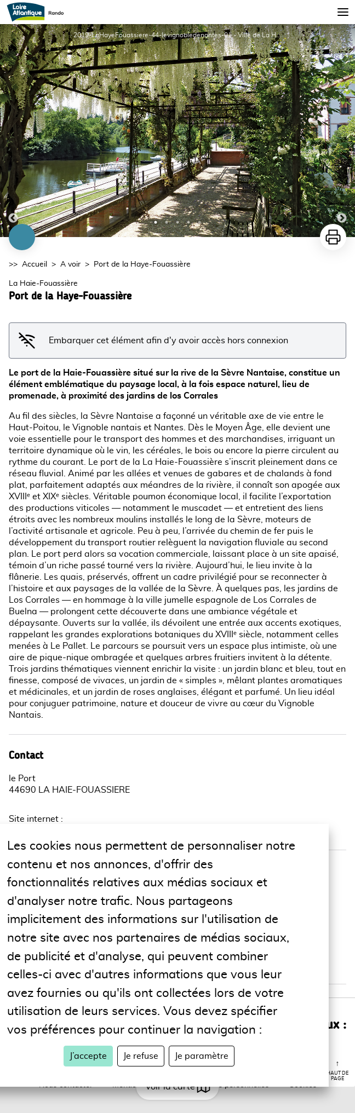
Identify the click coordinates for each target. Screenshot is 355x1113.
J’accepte (88, 1056)
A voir (70, 264)
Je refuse (140, 1056)
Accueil (34, 264)
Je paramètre (201, 1056)
